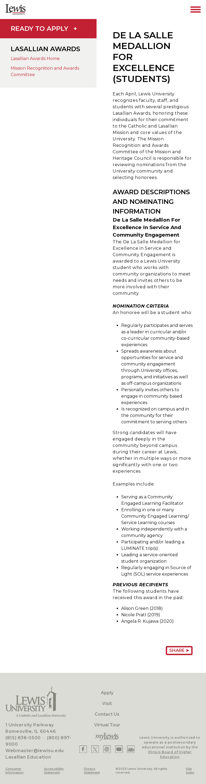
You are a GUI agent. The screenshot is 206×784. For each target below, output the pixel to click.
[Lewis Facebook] (83, 749)
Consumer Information (14, 770)
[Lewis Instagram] (107, 749)
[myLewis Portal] (107, 737)
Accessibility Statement (54, 770)
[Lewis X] (95, 749)
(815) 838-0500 (23, 737)
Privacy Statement (92, 770)
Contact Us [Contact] (107, 714)
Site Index (190, 770)
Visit (107, 703)
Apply (107, 692)
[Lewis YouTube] (119, 749)
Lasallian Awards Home (35, 58)
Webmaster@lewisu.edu (34, 750)
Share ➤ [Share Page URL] (179, 650)
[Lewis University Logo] (15, 9)
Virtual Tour (107, 724)
